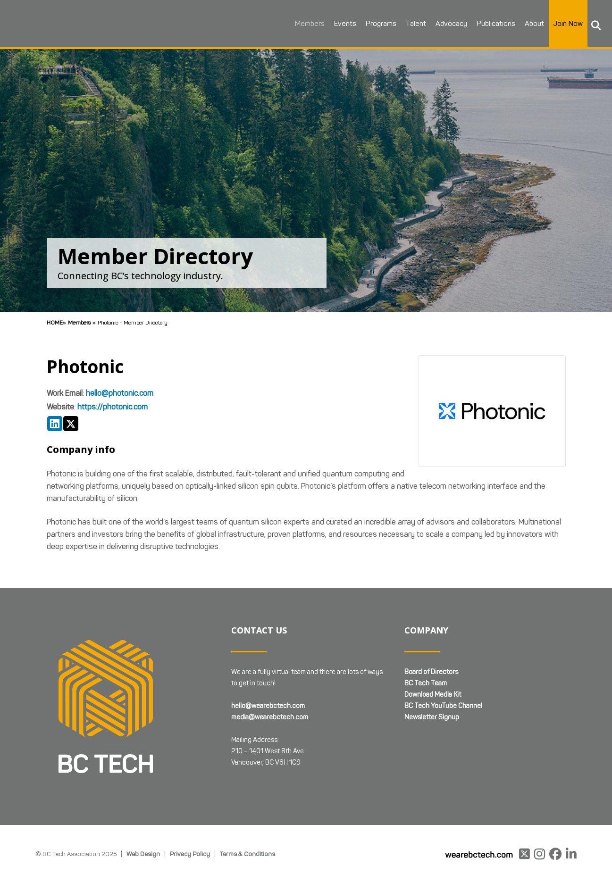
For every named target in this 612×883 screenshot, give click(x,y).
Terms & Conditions (247, 854)
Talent (406, 23)
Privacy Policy (190, 854)
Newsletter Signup (431, 717)
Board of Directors (431, 672)
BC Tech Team (425, 683)
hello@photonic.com (119, 393)
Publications (486, 23)
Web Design (143, 854)
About (524, 23)
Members (300, 23)
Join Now (558, 23)
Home (55, 322)
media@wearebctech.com (269, 717)
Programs (371, 23)
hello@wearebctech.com (268, 706)
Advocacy (441, 23)
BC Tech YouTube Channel (443, 706)
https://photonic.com (112, 406)
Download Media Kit (432, 695)
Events (335, 23)
